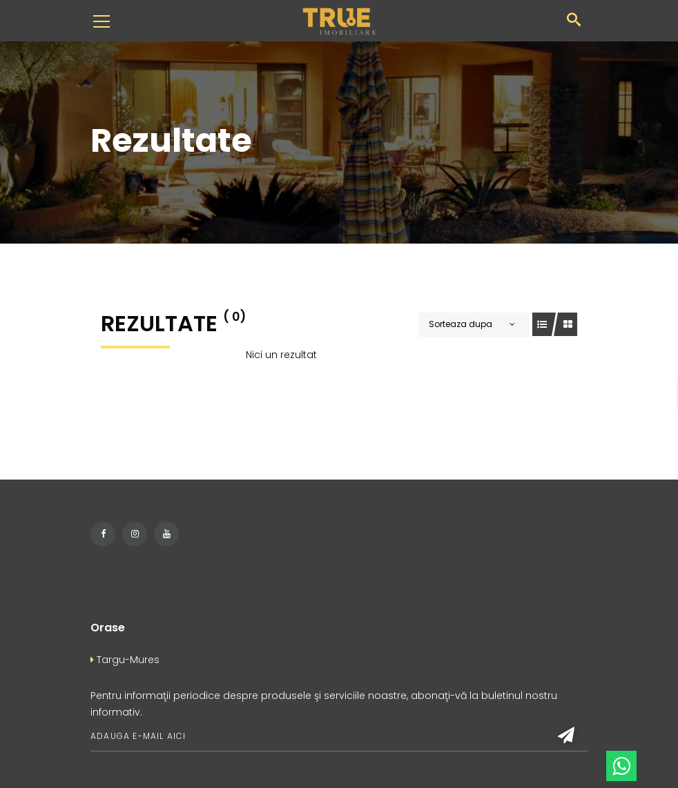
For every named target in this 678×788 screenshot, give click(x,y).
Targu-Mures (124, 660)
